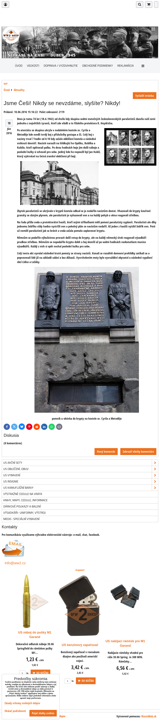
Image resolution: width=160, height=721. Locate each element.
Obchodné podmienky (97, 65)
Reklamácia (125, 65)
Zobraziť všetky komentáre (138, 451)
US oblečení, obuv (80, 469)
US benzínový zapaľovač (80, 645)
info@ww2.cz (15, 563)
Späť (5, 83)
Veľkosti (33, 65)
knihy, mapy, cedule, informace (25, 500)
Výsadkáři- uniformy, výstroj (24, 512)
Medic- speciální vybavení (21, 519)
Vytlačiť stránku (144, 96)
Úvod (18, 65)
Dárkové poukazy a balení (22, 506)
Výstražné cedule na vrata (22, 494)
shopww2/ (80, 570)
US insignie (80, 481)
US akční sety (80, 463)
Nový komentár (106, 451)
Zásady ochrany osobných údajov (22, 703)
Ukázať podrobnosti (15, 711)
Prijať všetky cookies (43, 713)
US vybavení (80, 475)
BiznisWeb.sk (148, 716)
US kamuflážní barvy (80, 488)
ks (23, 673)
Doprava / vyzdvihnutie (61, 65)
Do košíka (40, 673)
